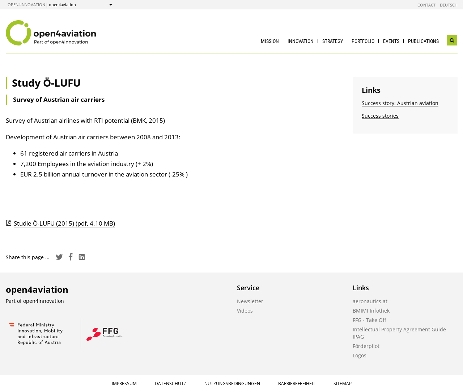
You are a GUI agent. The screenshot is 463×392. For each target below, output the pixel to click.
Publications (423, 41)
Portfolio (363, 41)
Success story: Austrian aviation (400, 103)
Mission (270, 41)
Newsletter (250, 301)
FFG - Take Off (369, 320)
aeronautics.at (370, 301)
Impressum (124, 383)
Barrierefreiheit (296, 383)
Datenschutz (170, 383)
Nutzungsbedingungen (232, 383)
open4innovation (26, 4)
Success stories (380, 115)
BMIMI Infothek (371, 310)
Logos (359, 355)
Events (391, 41)
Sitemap (343, 383)
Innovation (301, 41)
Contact (426, 5)
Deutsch (449, 5)
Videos (245, 310)
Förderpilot (366, 346)
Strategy (332, 41)
